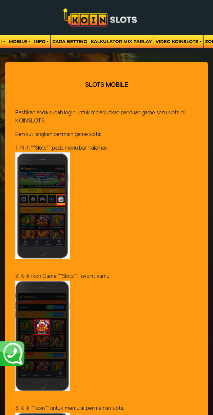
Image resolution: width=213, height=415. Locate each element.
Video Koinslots (177, 41)
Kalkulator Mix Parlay (121, 41)
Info (39, 41)
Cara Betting (69, 41)
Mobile (18, 41)
